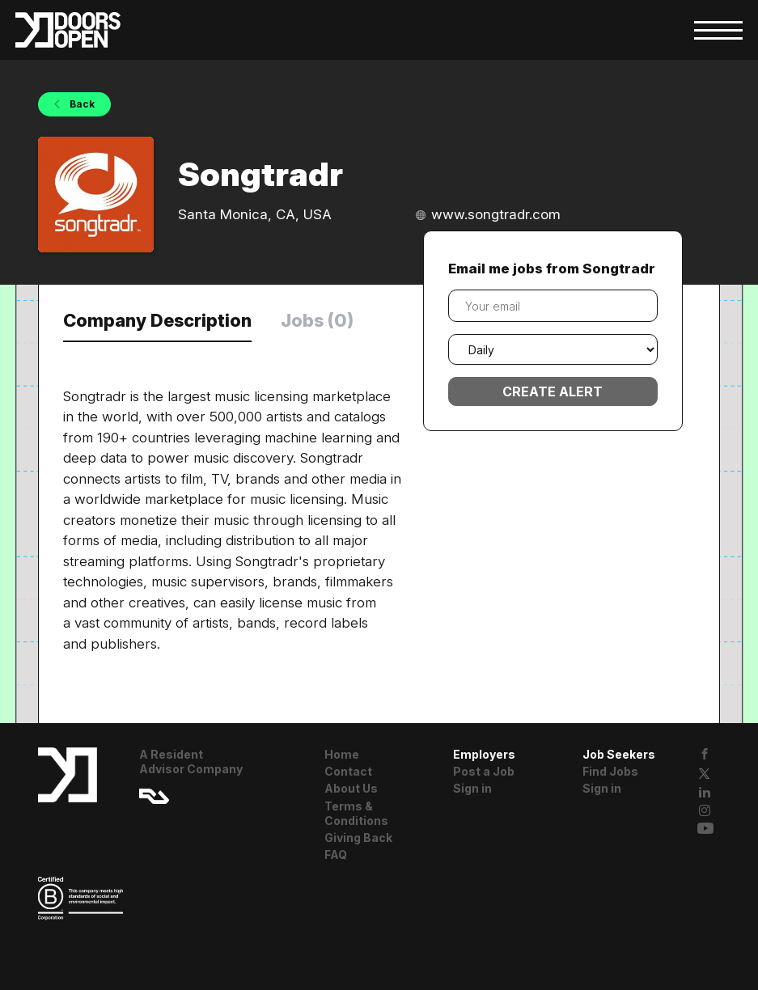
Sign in (472, 788)
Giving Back (358, 837)
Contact (348, 771)
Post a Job (484, 771)
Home (341, 754)
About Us (351, 788)
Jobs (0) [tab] (317, 320)
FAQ (335, 854)
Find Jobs (610, 771)
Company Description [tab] (157, 320)
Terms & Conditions (356, 813)
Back (81, 104)
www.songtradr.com (496, 214)
